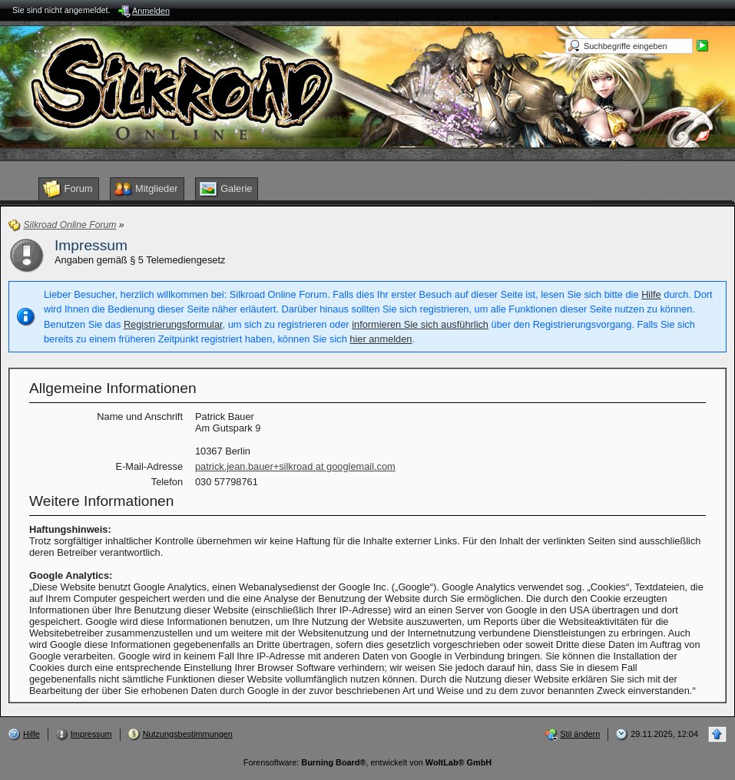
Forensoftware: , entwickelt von (367, 762)
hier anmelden (380, 339)
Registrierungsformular (173, 324)
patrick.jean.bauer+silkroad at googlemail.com (295, 466)
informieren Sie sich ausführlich (420, 324)
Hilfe (651, 294)
